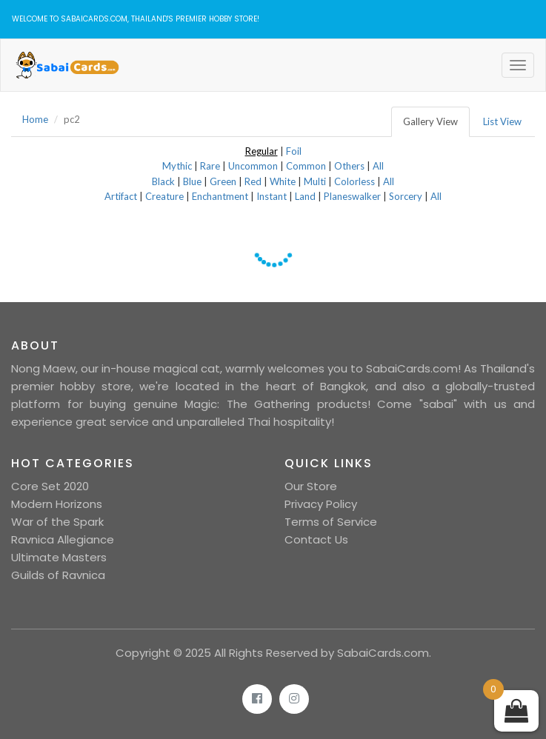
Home (35, 119)
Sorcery (405, 196)
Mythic (177, 166)
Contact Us (316, 539)
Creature (164, 196)
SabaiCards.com (383, 653)
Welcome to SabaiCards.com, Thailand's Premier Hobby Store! (135, 18)
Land (305, 196)
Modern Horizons (56, 504)
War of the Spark (57, 521)
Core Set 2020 (50, 486)
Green (223, 181)
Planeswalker (352, 196)
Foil (294, 151)
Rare (210, 166)
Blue (192, 181)
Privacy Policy (320, 504)
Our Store (310, 486)
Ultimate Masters (59, 557)
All (378, 166)
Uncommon (253, 166)
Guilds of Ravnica (58, 575)
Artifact (120, 196)
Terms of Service (330, 521)
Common (306, 166)
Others (349, 166)
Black (163, 181)
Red (253, 181)
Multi (315, 181)
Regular (261, 151)
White (283, 181)
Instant (271, 196)
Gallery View (430, 121)
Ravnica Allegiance (62, 539)
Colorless (354, 181)
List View (502, 121)
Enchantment (220, 196)
